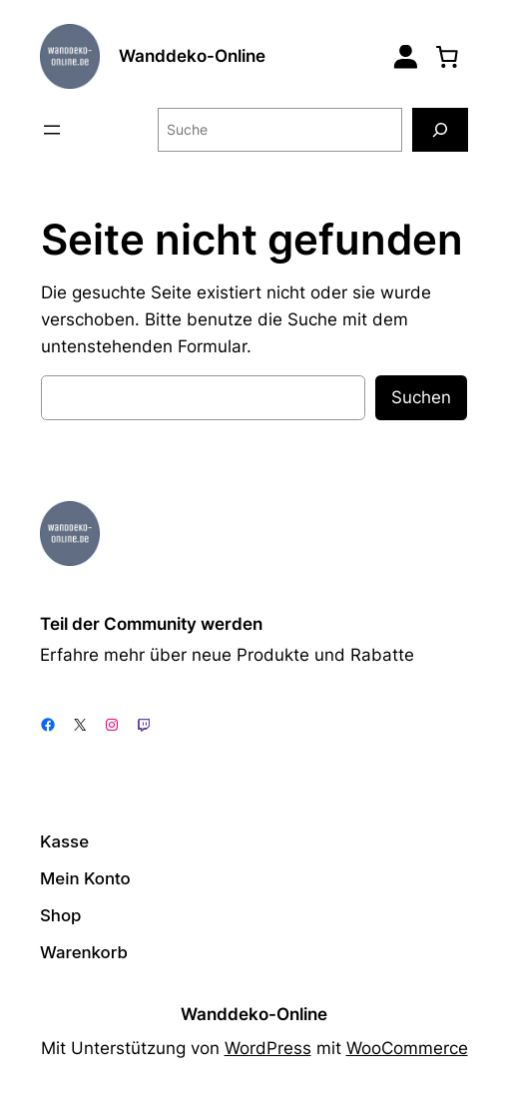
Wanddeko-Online (192, 56)
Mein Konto (85, 878)
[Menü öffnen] (52, 130)
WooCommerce (407, 1048)
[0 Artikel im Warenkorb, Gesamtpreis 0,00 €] (447, 56)
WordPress (268, 1048)
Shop (60, 915)
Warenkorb (84, 952)
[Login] (405, 56)
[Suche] (440, 129)
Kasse (64, 841)
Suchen (421, 397)
